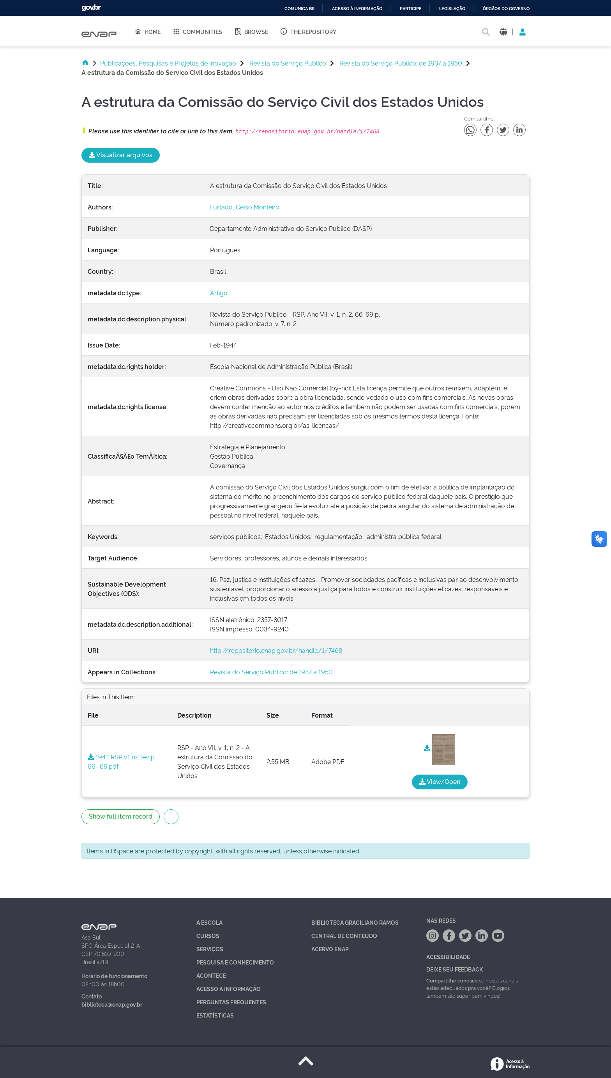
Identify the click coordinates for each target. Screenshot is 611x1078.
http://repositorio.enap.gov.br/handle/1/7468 (276, 650)
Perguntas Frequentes (231, 1001)
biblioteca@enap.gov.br (111, 1004)
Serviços (209, 948)
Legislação (452, 8)
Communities (197, 31)
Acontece (211, 975)
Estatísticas (215, 1015)
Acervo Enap (330, 948)
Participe (411, 8)
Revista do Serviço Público (287, 63)
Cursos (207, 935)
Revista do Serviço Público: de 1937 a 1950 (400, 63)
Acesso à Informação (228, 988)
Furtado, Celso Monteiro (244, 206)
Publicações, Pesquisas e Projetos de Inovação (168, 63)
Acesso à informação (357, 8)
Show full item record (120, 816)
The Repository (308, 31)
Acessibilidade (448, 956)
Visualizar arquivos (120, 154)
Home (147, 31)
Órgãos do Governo (506, 8)
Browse (251, 31)
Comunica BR (299, 8)
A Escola (209, 922)
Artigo (219, 292)
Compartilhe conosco (452, 980)
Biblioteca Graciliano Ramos (355, 922)
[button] (503, 31)
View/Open (439, 781)
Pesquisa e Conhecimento (235, 962)
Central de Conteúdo (344, 935)
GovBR (91, 8)
